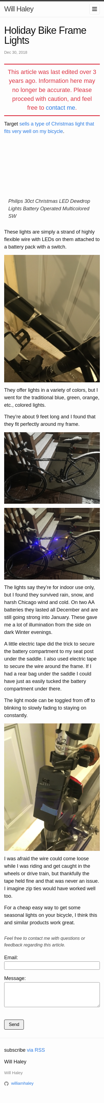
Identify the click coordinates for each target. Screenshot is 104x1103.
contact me (60, 107)
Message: (52, 993)
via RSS (36, 1054)
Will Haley (19, 9)
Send (14, 1028)
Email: (52, 962)
